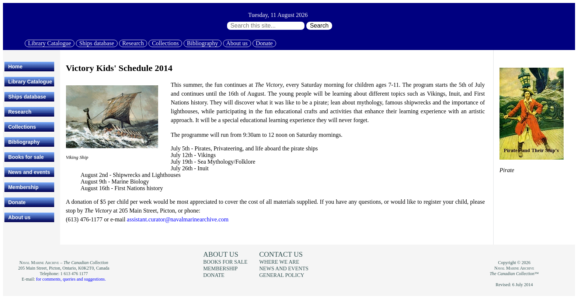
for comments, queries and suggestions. (71, 279)
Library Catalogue (49, 43)
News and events (29, 172)
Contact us (281, 254)
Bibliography (202, 43)
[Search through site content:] (266, 25)
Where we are (279, 262)
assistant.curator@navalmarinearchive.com (178, 219)
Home (15, 67)
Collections (165, 43)
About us (237, 43)
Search (319, 25)
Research (133, 43)
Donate (264, 43)
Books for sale (25, 157)
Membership (23, 187)
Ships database (96, 43)
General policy (281, 275)
